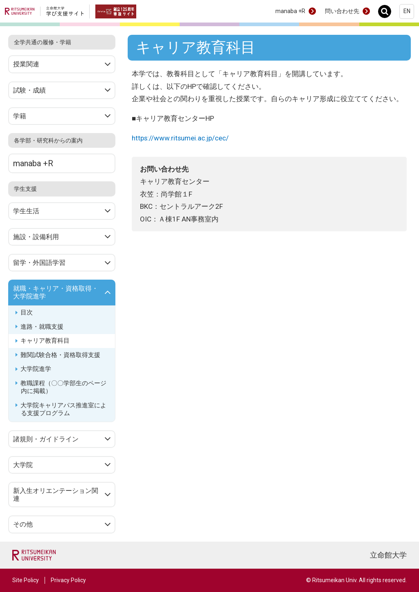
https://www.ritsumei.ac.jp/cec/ (181, 138)
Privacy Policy (68, 580)
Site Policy (25, 580)
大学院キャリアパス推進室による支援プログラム (63, 409)
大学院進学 (35, 369)
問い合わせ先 (342, 11)
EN (406, 11)
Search (387, 11)
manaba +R (290, 11)
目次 (26, 312)
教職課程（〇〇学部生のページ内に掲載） (63, 387)
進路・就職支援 (41, 326)
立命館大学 (388, 555)
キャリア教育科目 (45, 340)
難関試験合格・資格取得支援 (60, 355)
